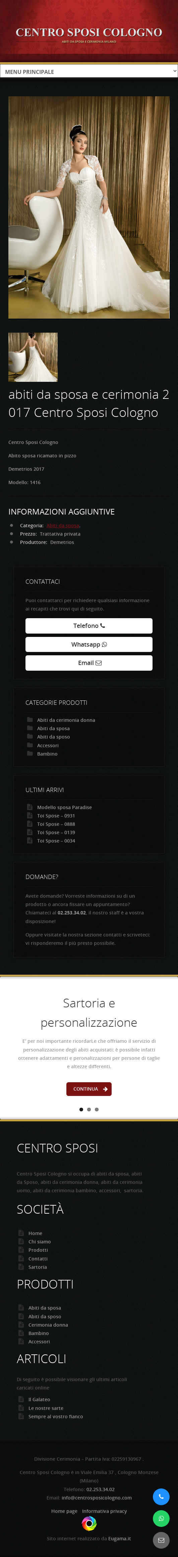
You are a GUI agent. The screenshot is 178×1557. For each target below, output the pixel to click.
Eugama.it (119, 1538)
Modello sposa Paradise (64, 807)
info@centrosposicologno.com (97, 1497)
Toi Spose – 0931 (56, 815)
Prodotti (38, 1250)
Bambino (47, 754)
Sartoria (37, 1267)
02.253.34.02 (100, 1489)
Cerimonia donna (48, 1325)
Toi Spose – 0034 (56, 841)
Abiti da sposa (63, 525)
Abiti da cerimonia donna (66, 720)
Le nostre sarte (45, 1408)
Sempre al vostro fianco (55, 1416)
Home (35, 1233)
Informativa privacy (104, 1511)
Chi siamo (39, 1241)
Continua (85, 1089)
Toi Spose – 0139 (56, 832)
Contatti (38, 1258)
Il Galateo (39, 1399)
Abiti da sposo (53, 737)
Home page (64, 1511)
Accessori (48, 745)
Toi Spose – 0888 (56, 824)
